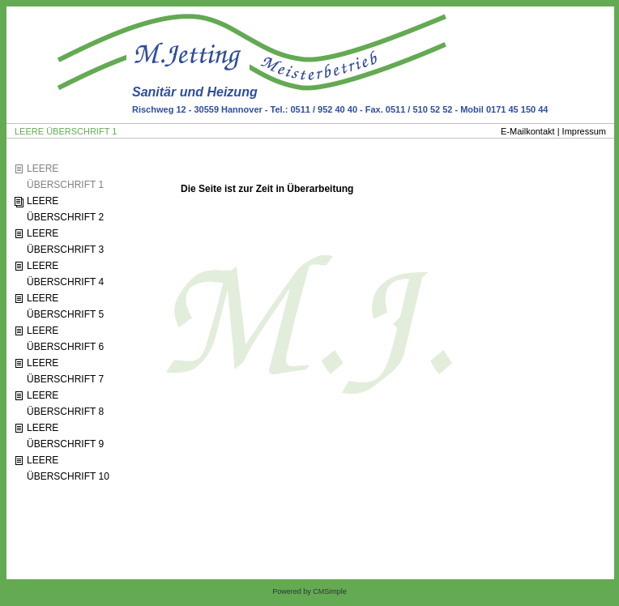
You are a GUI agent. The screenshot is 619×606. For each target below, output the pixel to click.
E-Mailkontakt (528, 131)
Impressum (584, 131)
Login (28, 522)
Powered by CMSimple (309, 591)
